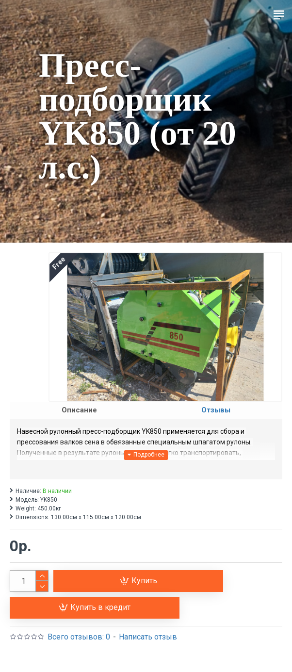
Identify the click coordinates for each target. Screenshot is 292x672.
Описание (79, 410)
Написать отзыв (148, 636)
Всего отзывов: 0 (79, 636)
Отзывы (215, 410)
